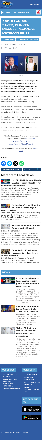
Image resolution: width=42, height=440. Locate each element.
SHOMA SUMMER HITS (11, 388)
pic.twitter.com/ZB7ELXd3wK (21, 144)
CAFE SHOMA (8, 383)
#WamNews (30, 139)
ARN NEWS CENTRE (31, 389)
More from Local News (28, 39)
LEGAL (26, 387)
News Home (9, 39)
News (6, 272)
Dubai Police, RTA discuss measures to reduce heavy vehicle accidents (19, 253)
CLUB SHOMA (8, 386)
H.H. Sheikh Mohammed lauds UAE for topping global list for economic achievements (21, 183)
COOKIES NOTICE (30, 375)
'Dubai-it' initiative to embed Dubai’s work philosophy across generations (20, 228)
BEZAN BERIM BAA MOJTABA (10, 380)
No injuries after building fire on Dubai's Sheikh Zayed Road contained (20, 208)
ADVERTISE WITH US (32, 382)
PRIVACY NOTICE (30, 377)
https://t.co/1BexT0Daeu (21, 141)
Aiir (14, 432)
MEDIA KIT (28, 384)
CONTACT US (29, 380)
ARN (26, 392)
